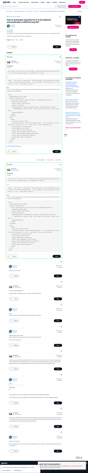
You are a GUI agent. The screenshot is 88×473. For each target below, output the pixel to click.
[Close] (38, 466)
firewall (13, 40)
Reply (57, 46)
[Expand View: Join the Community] (29, 2)
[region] (20, 469)
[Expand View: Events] (44, 2)
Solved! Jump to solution (14, 16)
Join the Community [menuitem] (23, 2)
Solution (10, 57)
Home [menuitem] (14, 2)
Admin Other (30, 11)
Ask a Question (74, 6)
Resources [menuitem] (62, 2)
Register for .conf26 (73, 27)
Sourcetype (12, 387)
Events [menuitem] (42, 2)
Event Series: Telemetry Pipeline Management (72, 100)
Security (36, 11)
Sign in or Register (72, 466)
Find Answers (9, 11)
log (16, 40)
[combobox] (36, 6)
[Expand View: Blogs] (50, 2)
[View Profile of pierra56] (13, 25)
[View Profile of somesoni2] (13, 61)
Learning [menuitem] (54, 2)
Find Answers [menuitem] (34, 2)
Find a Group (73, 69)
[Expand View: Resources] (65, 2)
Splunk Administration (19, 11)
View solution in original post (14, 146)
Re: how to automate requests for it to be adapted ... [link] (52, 11)
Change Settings (18, 470)
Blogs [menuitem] (48, 2)
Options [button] (78, 11)
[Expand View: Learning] (57, 2)
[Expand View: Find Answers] (38, 2)
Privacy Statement (6, 470)
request (21, 40)
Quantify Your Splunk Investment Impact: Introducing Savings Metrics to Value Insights (72, 84)
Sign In (82, 2)
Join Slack (73, 49)
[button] (60, 17)
